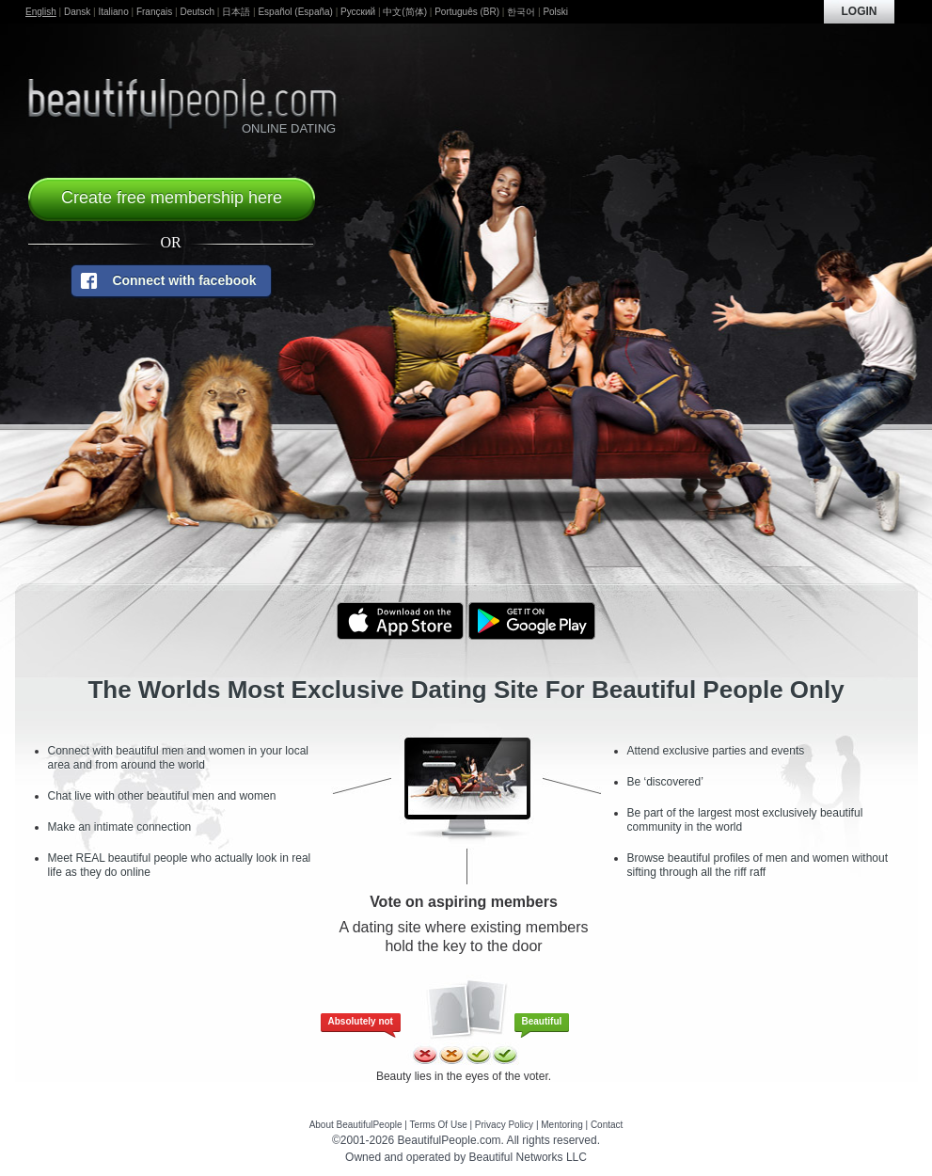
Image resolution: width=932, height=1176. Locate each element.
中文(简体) (405, 12)
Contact (607, 1125)
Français (154, 12)
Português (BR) (466, 12)
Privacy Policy (504, 1125)
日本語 (236, 12)
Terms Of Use (438, 1125)
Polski (555, 12)
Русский (357, 12)
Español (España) (295, 12)
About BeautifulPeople (356, 1125)
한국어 (521, 12)
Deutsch (197, 12)
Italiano (113, 12)
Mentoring (561, 1125)
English (40, 12)
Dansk (77, 12)
